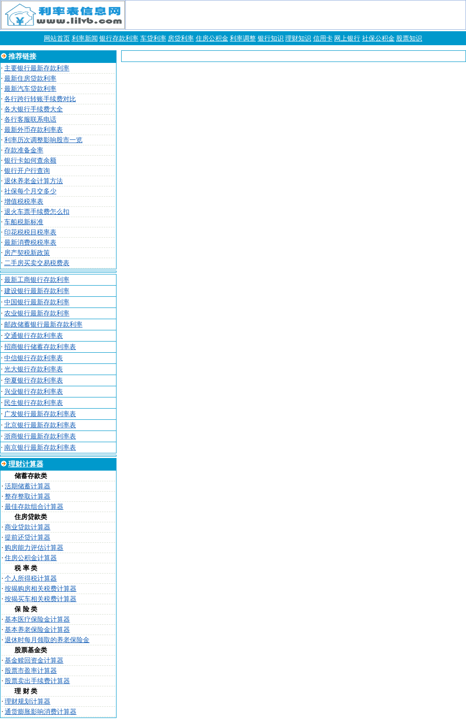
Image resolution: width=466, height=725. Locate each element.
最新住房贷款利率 (30, 78)
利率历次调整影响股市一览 (43, 140)
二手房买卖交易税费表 (36, 263)
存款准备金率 (23, 150)
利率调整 (243, 38)
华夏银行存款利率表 (33, 380)
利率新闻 (85, 38)
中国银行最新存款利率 (36, 302)
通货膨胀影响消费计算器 (40, 711)
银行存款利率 (118, 38)
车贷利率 (153, 38)
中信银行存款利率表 (33, 358)
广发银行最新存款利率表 (40, 413)
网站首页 (57, 38)
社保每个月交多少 (30, 191)
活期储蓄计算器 (27, 486)
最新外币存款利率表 (33, 129)
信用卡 (323, 38)
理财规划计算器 (27, 701)
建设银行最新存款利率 (36, 290)
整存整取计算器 (27, 496)
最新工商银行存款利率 (36, 279)
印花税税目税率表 (30, 232)
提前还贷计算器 (27, 537)
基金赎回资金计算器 (34, 660)
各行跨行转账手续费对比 (40, 99)
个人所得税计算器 (31, 578)
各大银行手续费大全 (33, 109)
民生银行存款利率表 (33, 402)
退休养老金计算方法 (33, 181)
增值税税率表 (23, 201)
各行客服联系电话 (30, 119)
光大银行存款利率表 (33, 369)
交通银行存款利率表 (33, 335)
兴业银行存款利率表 (33, 391)
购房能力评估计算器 (34, 547)
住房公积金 (212, 38)
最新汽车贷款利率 (30, 88)
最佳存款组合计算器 (34, 506)
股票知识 (409, 38)
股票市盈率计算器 (31, 670)
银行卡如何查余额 (30, 160)
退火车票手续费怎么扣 (36, 211)
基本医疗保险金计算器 (37, 619)
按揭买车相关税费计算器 (40, 598)
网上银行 (347, 38)
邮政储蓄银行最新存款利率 (43, 324)
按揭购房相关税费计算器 (40, 588)
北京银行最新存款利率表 (40, 425)
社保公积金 (378, 38)
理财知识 (298, 38)
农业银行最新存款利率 (36, 313)
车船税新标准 (23, 222)
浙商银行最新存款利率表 (40, 436)
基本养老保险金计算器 (37, 629)
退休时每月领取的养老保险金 (47, 639)
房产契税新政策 (27, 252)
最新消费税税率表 (30, 242)
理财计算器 (25, 464)
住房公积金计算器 (31, 557)
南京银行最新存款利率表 (40, 447)
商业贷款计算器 (27, 527)
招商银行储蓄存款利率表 (40, 346)
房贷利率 (181, 38)
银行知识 (271, 38)
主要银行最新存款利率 (36, 68)
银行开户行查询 (27, 170)
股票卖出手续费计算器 (37, 680)
